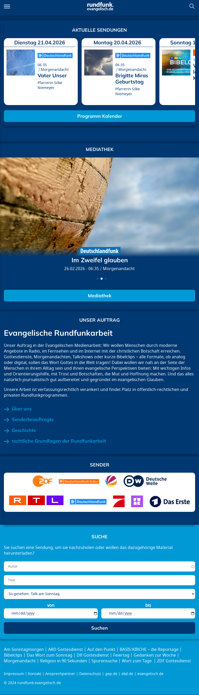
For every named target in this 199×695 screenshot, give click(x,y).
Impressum (14, 674)
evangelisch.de (150, 674)
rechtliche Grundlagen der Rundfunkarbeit (59, 441)
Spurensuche (104, 661)
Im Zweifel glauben (100, 260)
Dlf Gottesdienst (93, 655)
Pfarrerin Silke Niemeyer (50, 85)
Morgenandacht (119, 269)
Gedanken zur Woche (155, 655)
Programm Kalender (99, 116)
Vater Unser (52, 75)
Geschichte (24, 430)
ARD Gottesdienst (65, 649)
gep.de (111, 674)
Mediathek (99, 296)
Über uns (22, 409)
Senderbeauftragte (33, 419)
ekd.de (127, 674)
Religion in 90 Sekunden (63, 661)
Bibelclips (13, 655)
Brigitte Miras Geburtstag (131, 78)
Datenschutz (90, 674)
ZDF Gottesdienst (174, 661)
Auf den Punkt (101, 649)
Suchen (192, 6)
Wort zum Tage (137, 661)
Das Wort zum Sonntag (49, 655)
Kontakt (34, 674)
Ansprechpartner (60, 674)
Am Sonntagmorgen (24, 649)
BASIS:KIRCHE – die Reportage (149, 649)
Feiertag (121, 655)
